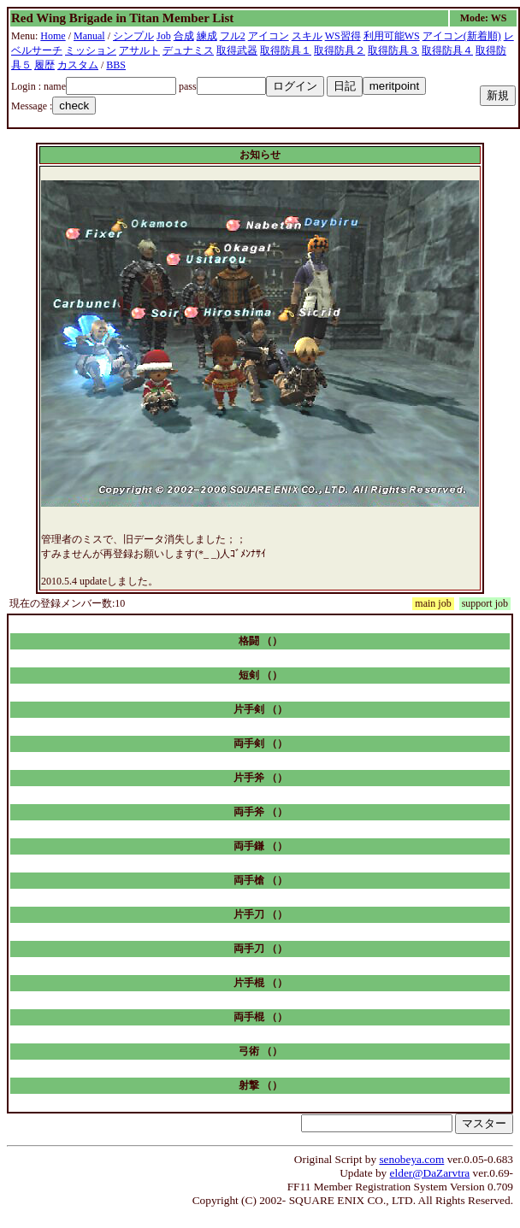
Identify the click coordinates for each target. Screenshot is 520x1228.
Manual (89, 36)
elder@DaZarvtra (430, 1172)
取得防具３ (393, 50)
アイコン (268, 36)
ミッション (90, 50)
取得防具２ (339, 50)
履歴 (44, 65)
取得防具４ (447, 50)
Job (164, 36)
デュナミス (188, 50)
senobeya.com (411, 1159)
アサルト (139, 50)
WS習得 (343, 36)
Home (52, 36)
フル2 (232, 36)
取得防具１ (285, 50)
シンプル (133, 36)
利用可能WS (391, 36)
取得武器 (236, 50)
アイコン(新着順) (461, 36)
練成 (207, 36)
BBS (116, 65)
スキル (307, 36)
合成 (184, 36)
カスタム (77, 65)
